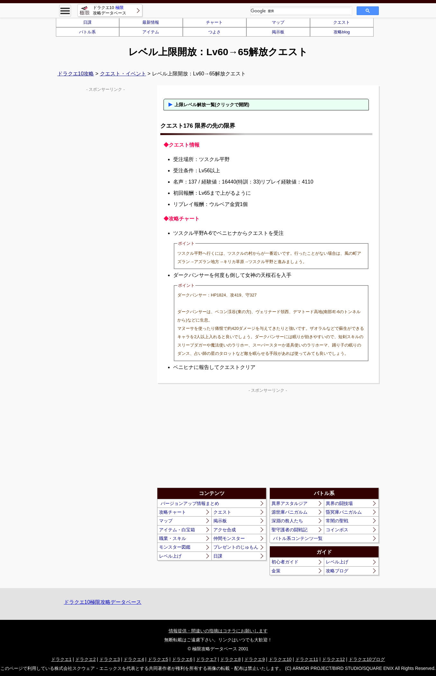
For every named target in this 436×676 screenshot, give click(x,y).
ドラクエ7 (206, 659)
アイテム (150, 32)
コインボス (337, 529)
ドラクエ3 (109, 659)
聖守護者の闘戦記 (289, 529)
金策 (275, 570)
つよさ (214, 32)
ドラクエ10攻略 (76, 73)
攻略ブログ (337, 570)
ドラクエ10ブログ (367, 659)
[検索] (301, 11)
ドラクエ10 (280, 659)
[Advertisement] (212, 439)
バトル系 (87, 32)
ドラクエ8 (230, 659)
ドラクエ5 (158, 659)
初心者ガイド (284, 561)
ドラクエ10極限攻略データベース (103, 602)
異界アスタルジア (289, 503)
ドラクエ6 (182, 659)
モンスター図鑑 (175, 547)
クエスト (341, 22)
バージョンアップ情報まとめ (190, 503)
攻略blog (342, 32)
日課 (87, 22)
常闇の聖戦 (337, 520)
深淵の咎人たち (287, 520)
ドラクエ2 (85, 659)
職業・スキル (172, 538)
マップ (278, 22)
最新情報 (150, 22)
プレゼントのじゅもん (235, 547)
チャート (214, 22)
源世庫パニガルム (289, 512)
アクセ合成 (224, 529)
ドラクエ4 (133, 659)
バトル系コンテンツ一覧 (298, 538)
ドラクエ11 (306, 659)
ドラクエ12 (333, 659)
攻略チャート (172, 512)
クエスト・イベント (123, 73)
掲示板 (278, 32)
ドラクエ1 (61, 659)
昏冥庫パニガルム (344, 512)
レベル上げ (170, 556)
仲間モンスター (229, 538)
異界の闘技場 (339, 503)
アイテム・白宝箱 (177, 529)
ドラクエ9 (254, 659)
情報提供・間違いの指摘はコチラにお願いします (218, 630)
